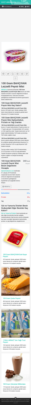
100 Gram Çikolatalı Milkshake (14, 384)
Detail (15, 403)
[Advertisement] (15, 25)
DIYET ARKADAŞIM (8, 2)
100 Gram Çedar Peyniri (12, 298)
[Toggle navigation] (27, 2)
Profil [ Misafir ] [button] (7, 6)
